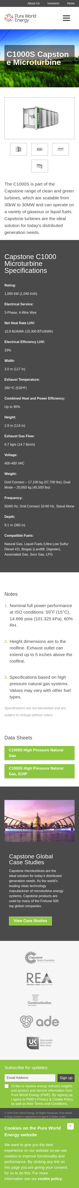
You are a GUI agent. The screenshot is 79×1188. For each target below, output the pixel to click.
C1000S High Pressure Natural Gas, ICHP (36, 771)
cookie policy (50, 1179)
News (71, 3)
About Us (34, 3)
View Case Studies (30, 921)
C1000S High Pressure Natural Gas (36, 753)
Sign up (66, 1078)
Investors (53, 3)
